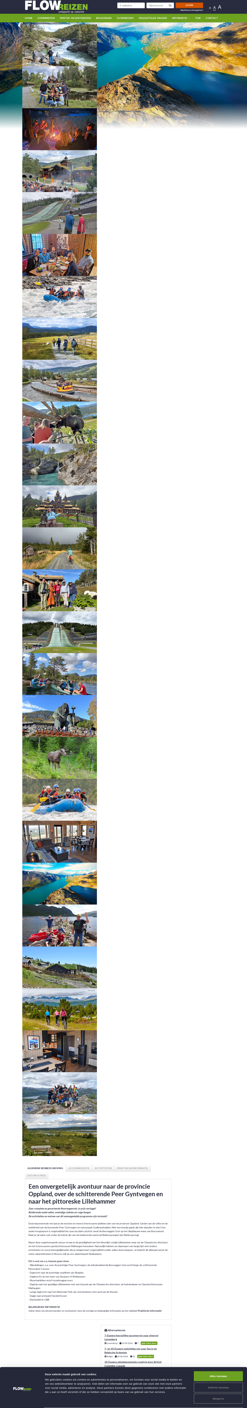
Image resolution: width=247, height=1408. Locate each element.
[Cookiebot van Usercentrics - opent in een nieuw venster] (22, 1401)
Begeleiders (104, 17)
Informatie (181, 17)
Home (28, 17)
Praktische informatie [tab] (132, 1168)
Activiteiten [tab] (103, 1168)
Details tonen (185, 1401)
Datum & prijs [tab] (36, 1175)
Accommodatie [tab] (78, 1168)
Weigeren (218, 1385)
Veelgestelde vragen (153, 17)
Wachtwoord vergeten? (191, 10)
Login (189, 5)
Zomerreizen (46, 17)
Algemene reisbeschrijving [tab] (45, 1168)
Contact (212, 17)
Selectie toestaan (218, 1374)
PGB (198, 17)
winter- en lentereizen (75, 17)
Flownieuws (125, 17)
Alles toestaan (218, 1362)
